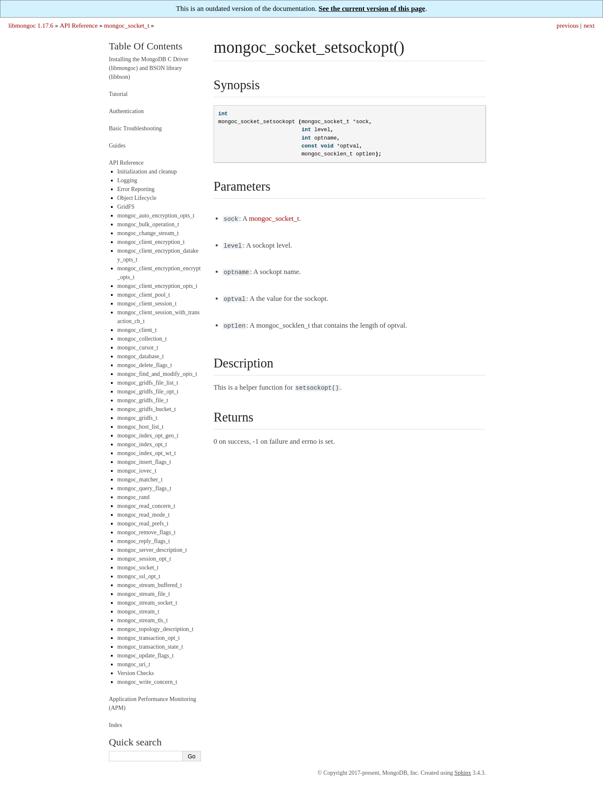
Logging (127, 180)
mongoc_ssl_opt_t (138, 576)
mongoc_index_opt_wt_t (146, 453)
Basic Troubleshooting (135, 128)
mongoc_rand (133, 497)
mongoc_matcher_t (139, 479)
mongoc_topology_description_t (155, 629)
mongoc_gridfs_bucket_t (146, 409)
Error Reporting (136, 189)
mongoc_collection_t (142, 339)
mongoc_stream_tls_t (142, 620)
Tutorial (118, 94)
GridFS (125, 207)
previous (568, 25)
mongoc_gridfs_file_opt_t (147, 391)
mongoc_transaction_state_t (150, 647)
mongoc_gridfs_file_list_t (147, 383)
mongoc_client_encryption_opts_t (157, 286)
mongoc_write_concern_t (147, 682)
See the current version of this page (372, 9)
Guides (117, 145)
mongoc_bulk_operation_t (148, 224)
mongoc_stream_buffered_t (149, 585)
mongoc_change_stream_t (148, 233)
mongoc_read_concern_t (146, 506)
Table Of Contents (146, 46)
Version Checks (135, 673)
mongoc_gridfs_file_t (142, 400)
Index (115, 725)
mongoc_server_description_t (152, 550)
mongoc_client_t (137, 330)
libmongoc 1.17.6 (31, 25)
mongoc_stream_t (138, 611)
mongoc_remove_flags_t (146, 532)
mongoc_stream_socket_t (147, 603)
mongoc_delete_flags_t (144, 365)
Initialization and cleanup (147, 171)
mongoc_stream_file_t (143, 594)
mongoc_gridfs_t (137, 418)
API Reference (79, 25)
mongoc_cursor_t (137, 347)
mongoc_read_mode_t (143, 515)
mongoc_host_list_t (140, 427)
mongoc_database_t (140, 356)
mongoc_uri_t (133, 664)
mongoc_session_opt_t (144, 559)
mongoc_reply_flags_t (143, 541)
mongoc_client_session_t (147, 303)
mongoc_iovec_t (136, 471)
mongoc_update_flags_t (145, 655)
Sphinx (462, 773)
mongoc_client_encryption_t (151, 242)
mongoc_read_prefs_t (142, 523)
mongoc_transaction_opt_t (148, 638)
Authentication (126, 111)
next (589, 25)
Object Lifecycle (137, 198)
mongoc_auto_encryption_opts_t (155, 215)
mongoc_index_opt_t (142, 444)
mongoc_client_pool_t (143, 295)
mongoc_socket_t (126, 25)
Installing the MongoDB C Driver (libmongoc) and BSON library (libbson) (148, 68)
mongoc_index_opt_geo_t (147, 435)
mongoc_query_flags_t (144, 488)
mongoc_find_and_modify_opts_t (157, 374)
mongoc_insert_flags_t (144, 462)
